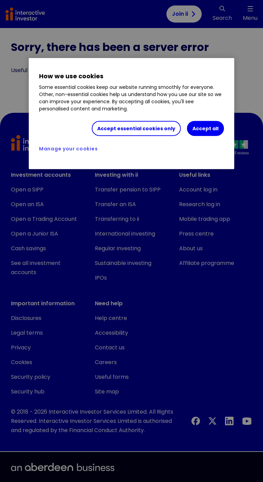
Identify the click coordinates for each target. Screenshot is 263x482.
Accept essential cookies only (136, 128)
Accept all (205, 128)
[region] (131, 113)
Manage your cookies (68, 148)
